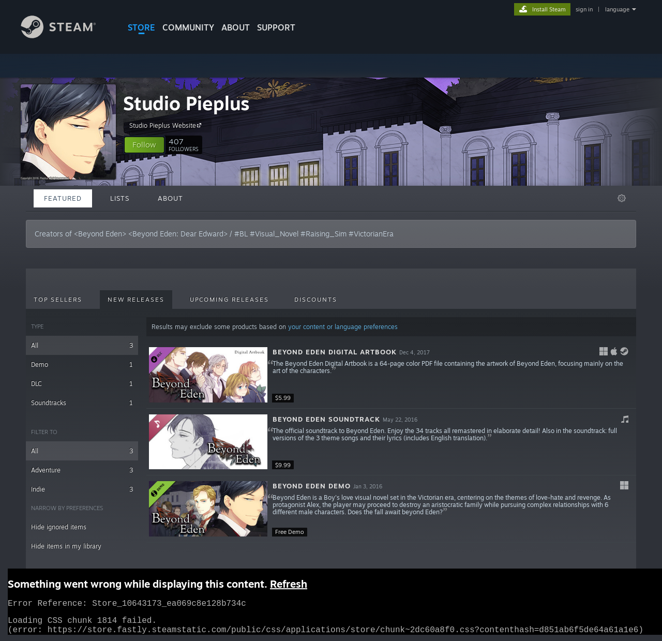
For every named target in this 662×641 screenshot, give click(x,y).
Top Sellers (58, 299)
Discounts (315, 299)
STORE (141, 27)
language (617, 9)
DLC (82, 383)
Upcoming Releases (229, 299)
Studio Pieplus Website (166, 125)
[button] (144, 145)
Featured (63, 198)
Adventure (82, 470)
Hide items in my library (66, 546)
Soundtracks (82, 402)
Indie (82, 489)
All (82, 345)
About (235, 27)
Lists (119, 198)
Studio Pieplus (186, 103)
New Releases (136, 299)
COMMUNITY (188, 27)
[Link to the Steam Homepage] (66, 35)
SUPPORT (276, 27)
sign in (584, 9)
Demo (82, 364)
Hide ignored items (58, 527)
